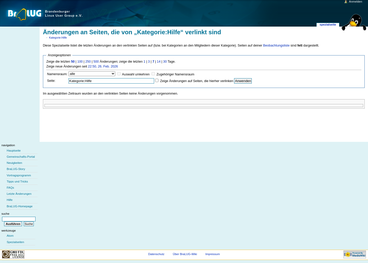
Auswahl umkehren (136, 74)
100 (80, 61)
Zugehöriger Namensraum (175, 74)
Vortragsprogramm (19, 175)
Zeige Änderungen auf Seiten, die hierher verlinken (196, 81)
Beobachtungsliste (276, 45)
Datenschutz (156, 254)
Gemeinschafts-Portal (21, 156)
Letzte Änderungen (19, 193)
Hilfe (10, 199)
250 (88, 61)
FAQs (10, 187)
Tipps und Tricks (17, 181)
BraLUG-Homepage (19, 206)
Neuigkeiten (14, 162)
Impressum (212, 254)
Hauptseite (14, 150)
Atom (10, 235)
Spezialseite (328, 24)
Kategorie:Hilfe (58, 37)
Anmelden (355, 1)
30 (165, 61)
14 (158, 61)
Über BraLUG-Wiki (185, 254)
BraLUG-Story (16, 168)
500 (96, 61)
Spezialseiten (15, 242)
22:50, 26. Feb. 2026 (103, 66)
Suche (5, 213)
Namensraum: (57, 74)
